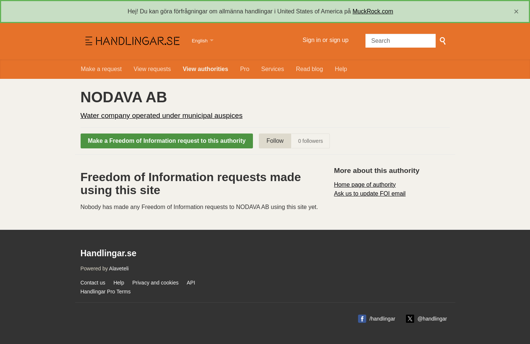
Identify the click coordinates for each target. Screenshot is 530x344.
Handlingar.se (132, 41)
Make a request (101, 69)
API (191, 283)
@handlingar (432, 319)
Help (341, 69)
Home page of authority (365, 184)
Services (272, 69)
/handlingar (382, 319)
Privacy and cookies (155, 283)
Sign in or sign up (326, 40)
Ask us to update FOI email (370, 193)
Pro (244, 69)
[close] (516, 11)
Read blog (309, 69)
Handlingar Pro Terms (106, 292)
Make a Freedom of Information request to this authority (167, 141)
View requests (152, 69)
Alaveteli (119, 268)
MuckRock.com (372, 11)
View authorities (205, 69)
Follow (274, 141)
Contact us (93, 283)
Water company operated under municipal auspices (162, 115)
